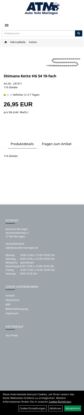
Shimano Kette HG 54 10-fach (30, 75)
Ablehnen (55, 408)
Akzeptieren (72, 408)
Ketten (33, 42)
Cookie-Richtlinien (60, 401)
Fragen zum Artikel (56, 144)
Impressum (12, 313)
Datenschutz (13, 300)
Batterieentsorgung (17, 309)
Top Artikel (12, 335)
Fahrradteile (17, 42)
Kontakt (10, 295)
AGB (8, 304)
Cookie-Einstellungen (32, 408)
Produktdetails (22, 144)
